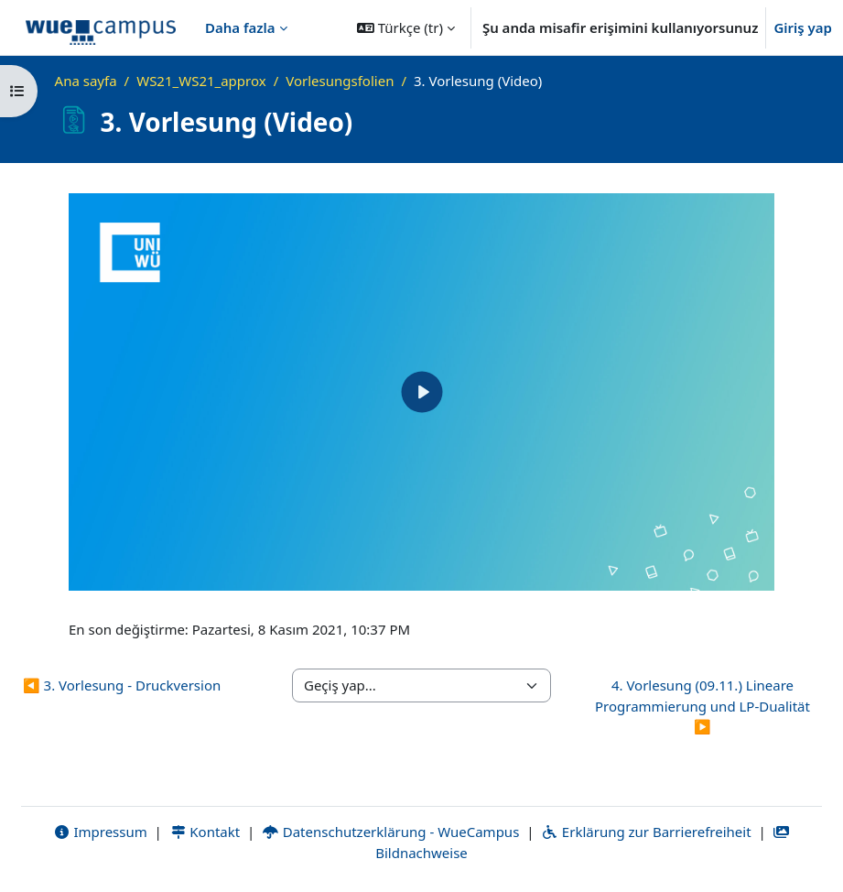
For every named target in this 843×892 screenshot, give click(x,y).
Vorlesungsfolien (340, 80)
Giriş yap (802, 27)
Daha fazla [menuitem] (240, 27)
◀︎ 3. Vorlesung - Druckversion (122, 685)
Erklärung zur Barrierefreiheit (646, 831)
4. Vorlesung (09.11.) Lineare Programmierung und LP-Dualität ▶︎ (702, 705)
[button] (406, 27)
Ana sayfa (86, 80)
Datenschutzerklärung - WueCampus (390, 831)
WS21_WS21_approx (200, 80)
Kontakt (205, 831)
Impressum (100, 831)
